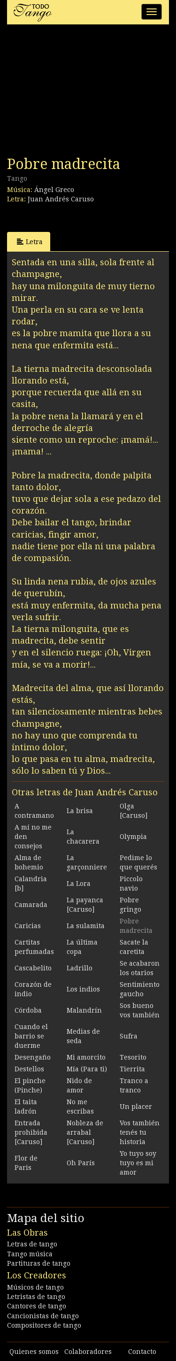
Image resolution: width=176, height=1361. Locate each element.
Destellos (29, 1069)
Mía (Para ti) (87, 1069)
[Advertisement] (77, 93)
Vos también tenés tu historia (140, 1132)
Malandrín (84, 1010)
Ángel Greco (54, 189)
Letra (30, 242)
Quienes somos (34, 1351)
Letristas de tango (36, 1296)
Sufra (129, 1036)
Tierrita (132, 1069)
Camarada (31, 904)
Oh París (81, 1163)
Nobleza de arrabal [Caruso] (85, 1132)
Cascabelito (33, 968)
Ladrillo (79, 968)
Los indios (83, 989)
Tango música (30, 1254)
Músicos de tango (35, 1287)
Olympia (133, 836)
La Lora (79, 883)
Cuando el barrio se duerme (31, 1036)
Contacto (142, 1351)
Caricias (28, 926)
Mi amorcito (86, 1057)
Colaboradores (88, 1351)
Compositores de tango (44, 1325)
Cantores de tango (36, 1306)
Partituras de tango (38, 1263)
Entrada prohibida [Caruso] (31, 1132)
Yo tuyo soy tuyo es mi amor (138, 1163)
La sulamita (86, 926)
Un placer (136, 1106)
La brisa (80, 811)
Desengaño (33, 1057)
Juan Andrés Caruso (61, 199)
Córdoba (28, 1010)
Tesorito (133, 1057)
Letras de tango (32, 1244)
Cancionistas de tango (43, 1316)
